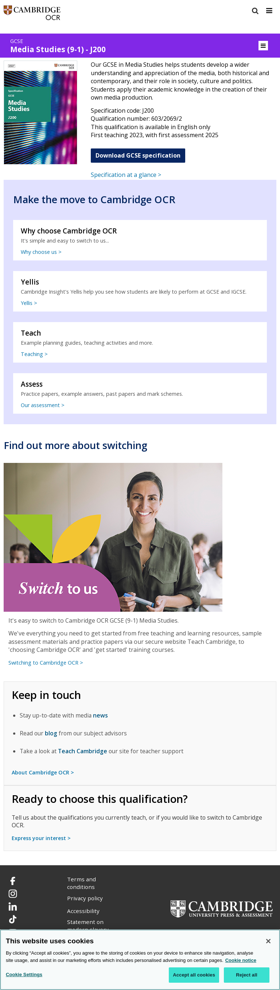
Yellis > (29, 302)
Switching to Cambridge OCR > (45, 662)
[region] (140, 959)
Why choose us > (41, 251)
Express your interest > (41, 838)
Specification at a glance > (126, 175)
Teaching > (34, 354)
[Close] (268, 941)
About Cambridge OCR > (43, 772)
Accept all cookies (194, 975)
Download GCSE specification (138, 155)
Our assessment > (43, 405)
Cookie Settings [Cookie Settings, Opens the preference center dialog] (24, 974)
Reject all (246, 975)
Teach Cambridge (82, 751)
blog (51, 733)
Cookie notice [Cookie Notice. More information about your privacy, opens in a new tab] (240, 960)
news (100, 715)
